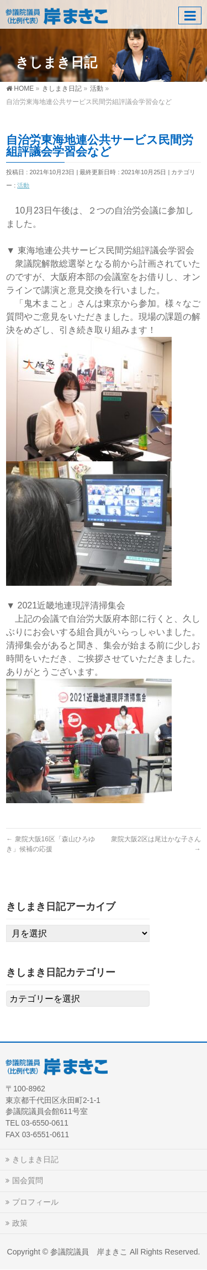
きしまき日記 (35, 1159)
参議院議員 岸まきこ (89, 1251)
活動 (23, 185)
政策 (20, 1223)
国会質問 (27, 1180)
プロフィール (35, 1202)
